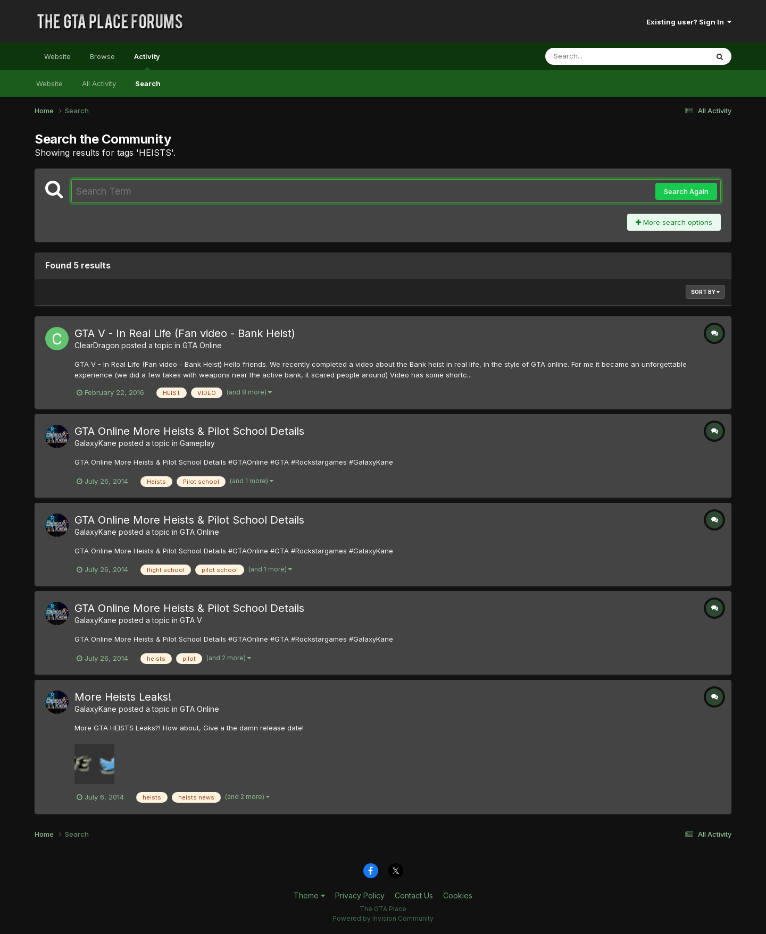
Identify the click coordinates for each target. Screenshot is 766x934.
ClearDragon (96, 345)
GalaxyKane (95, 443)
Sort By (705, 292)
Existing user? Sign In (688, 22)
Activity (147, 61)
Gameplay (197, 443)
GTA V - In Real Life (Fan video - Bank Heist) (184, 333)
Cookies (457, 895)
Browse (102, 56)
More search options (674, 222)
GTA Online (202, 345)
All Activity (99, 83)
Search (148, 83)
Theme (309, 895)
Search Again (686, 191)
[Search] (597, 56)
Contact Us (414, 895)
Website (57, 56)
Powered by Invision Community (383, 918)
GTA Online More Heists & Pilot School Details (189, 431)
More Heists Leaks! (122, 697)
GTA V (191, 620)
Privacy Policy (360, 895)
